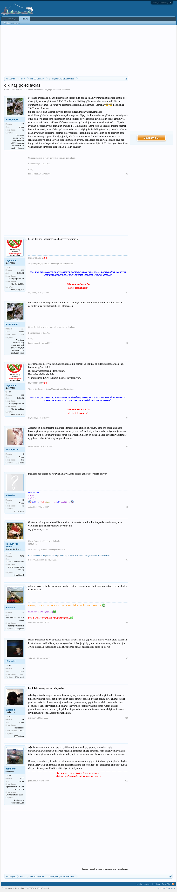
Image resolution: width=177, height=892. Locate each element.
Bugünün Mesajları (12, 23)
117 (22, 124)
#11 (126, 781)
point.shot (10, 768)
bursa (22, 671)
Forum (25, 19)
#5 (127, 446)
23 (23, 612)
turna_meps (47, 90)
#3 (127, 343)
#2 (127, 293)
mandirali (10, 607)
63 (23, 500)
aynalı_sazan (12, 449)
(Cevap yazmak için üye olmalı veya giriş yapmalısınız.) (105, 869)
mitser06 (10, 495)
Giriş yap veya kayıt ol (162, 3)
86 (23, 719)
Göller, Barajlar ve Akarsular (21, 90)
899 (22, 270)
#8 (127, 622)
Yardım (147, 884)
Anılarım (61, 555)
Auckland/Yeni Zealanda (15, 562)
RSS (173, 884)
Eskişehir (20, 273)
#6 (127, 507)
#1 (127, 174)
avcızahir (10, 709)
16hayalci (10, 661)
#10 (126, 718)
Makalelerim (51, 555)
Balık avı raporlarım (36, 555)
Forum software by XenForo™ (25, 888)
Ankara (21, 457)
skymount (10, 260)
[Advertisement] (66, 51)
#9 (127, 658)
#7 (127, 560)
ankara (21, 127)
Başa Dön (166, 884)
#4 (127, 418)
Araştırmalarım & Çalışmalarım (98, 555)
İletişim (139, 884)
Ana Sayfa (12, 19)
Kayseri (21, 781)
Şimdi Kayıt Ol (151, 137)
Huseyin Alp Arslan (11, 545)
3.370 (22, 556)
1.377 (22, 778)
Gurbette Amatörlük (75, 555)
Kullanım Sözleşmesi (166, 888)
